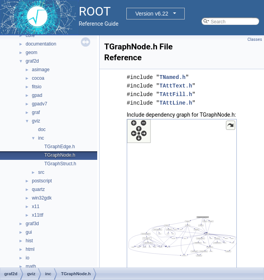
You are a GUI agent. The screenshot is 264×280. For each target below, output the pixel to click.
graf (36, 112)
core (30, 35)
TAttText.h (175, 85)
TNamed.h (172, 77)
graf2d (32, 61)
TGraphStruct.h (60, 163)
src (41, 172)
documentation (41, 44)
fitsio (37, 86)
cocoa (38, 78)
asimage (40, 69)
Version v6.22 (151, 13)
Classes (255, 39)
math (31, 266)
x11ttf (37, 215)
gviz (36, 121)
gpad (37, 95)
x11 (35, 206)
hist (29, 240)
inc (41, 138)
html (30, 249)
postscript (42, 181)
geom (31, 52)
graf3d (32, 223)
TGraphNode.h (59, 155)
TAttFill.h (175, 94)
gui (29, 232)
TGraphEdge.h (59, 146)
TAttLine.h (175, 103)
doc (41, 129)
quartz (38, 189)
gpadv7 (39, 104)
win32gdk (42, 198)
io (27, 258)
